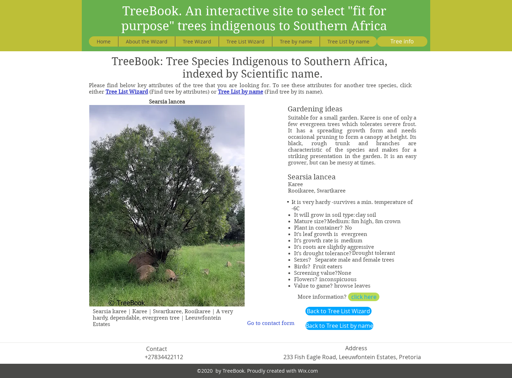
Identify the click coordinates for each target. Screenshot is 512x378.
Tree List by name (240, 92)
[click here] (363, 297)
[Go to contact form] (271, 323)
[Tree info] (402, 41)
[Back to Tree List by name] (339, 325)
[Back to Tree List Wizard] (338, 311)
